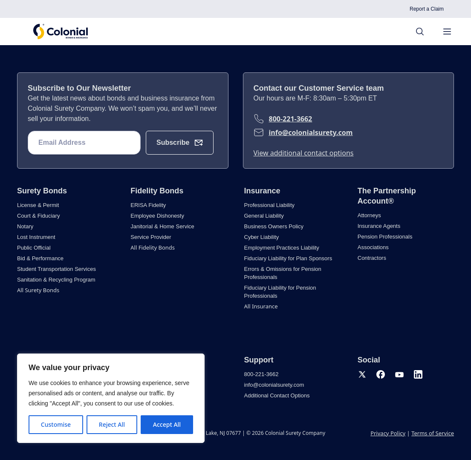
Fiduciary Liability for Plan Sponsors (288, 258)
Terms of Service (432, 433)
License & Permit (38, 205)
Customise (56, 424)
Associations (373, 247)
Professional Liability (269, 205)
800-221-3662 (290, 119)
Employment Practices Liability (281, 247)
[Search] (424, 31)
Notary (25, 226)
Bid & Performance (40, 258)
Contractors (372, 258)
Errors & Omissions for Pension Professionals (282, 273)
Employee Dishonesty (157, 216)
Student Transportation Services (56, 269)
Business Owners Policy (273, 226)
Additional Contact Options (277, 395)
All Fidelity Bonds (152, 247)
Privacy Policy (387, 433)
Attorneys (369, 215)
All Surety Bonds (38, 290)
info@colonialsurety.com (311, 132)
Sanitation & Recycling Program (56, 279)
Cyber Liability (261, 237)
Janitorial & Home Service (162, 226)
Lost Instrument (36, 237)
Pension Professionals (385, 236)
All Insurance (261, 306)
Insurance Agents (379, 226)
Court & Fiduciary (38, 216)
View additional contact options (304, 153)
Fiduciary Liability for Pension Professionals (280, 292)
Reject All (112, 424)
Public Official (34, 247)
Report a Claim (427, 9)
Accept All (167, 424)
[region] (111, 398)
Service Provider (150, 237)
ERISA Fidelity (148, 205)
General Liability (264, 216)
